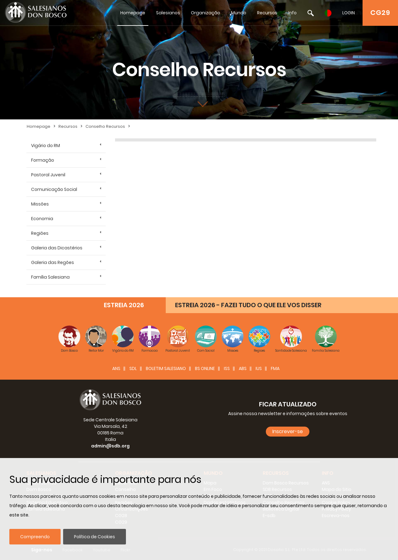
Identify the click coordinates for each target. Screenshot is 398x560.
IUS (259, 368)
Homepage (132, 13)
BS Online (205, 368)
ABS (243, 368)
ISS (227, 368)
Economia (42, 218)
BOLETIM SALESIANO (166, 368)
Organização (205, 13)
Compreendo (35, 537)
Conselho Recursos (105, 126)
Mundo (238, 13)
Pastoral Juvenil (48, 175)
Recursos (267, 13)
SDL (133, 368)
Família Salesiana (50, 277)
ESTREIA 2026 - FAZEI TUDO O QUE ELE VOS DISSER (248, 305)
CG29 (380, 12)
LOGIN (348, 13)
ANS (116, 368)
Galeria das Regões (52, 262)
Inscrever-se (287, 431)
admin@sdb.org (110, 446)
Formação (42, 160)
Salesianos (168, 13)
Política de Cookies (94, 537)
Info (292, 13)
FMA (275, 368)
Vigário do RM (45, 145)
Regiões (40, 233)
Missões (40, 204)
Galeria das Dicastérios (56, 248)
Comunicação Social (54, 189)
